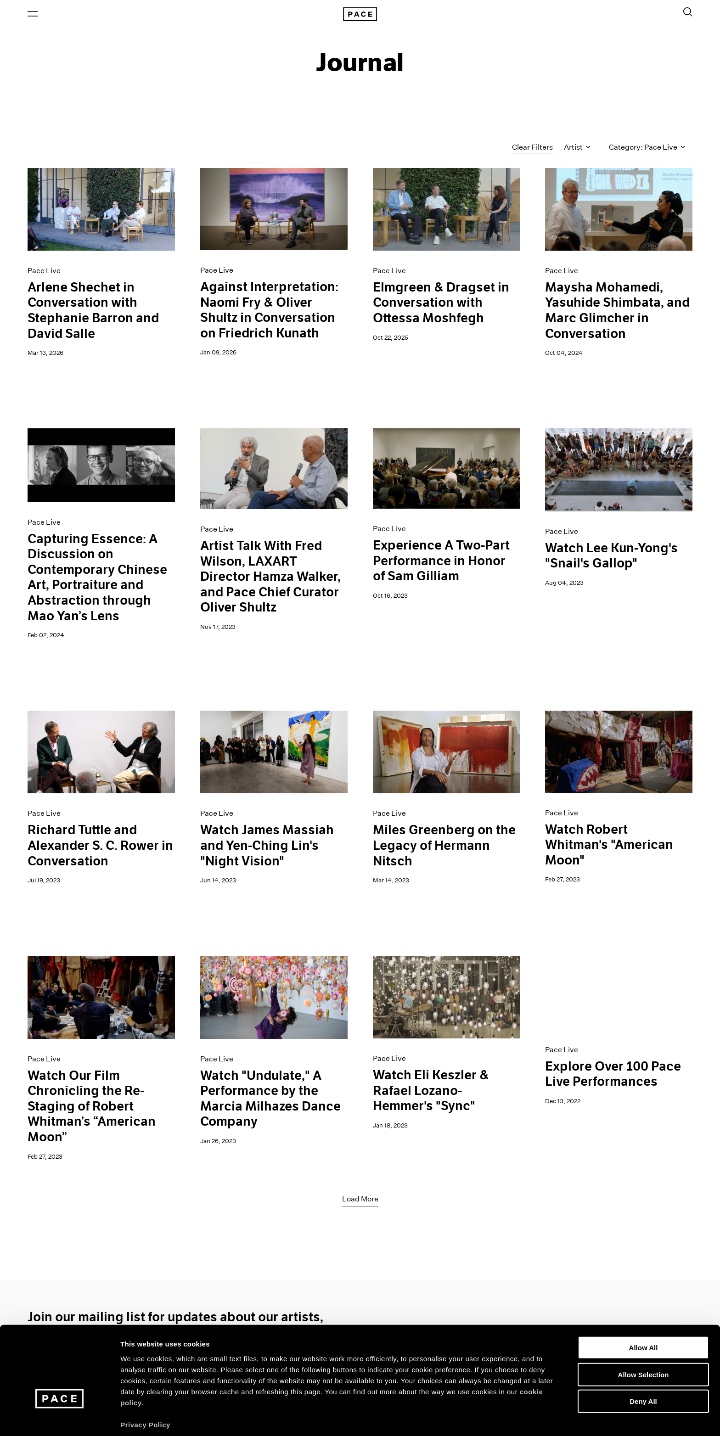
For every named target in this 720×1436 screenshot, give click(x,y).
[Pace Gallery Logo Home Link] (360, 15)
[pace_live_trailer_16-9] (618, 994)
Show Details (482, 1418)
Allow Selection (643, 1338)
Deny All (643, 1365)
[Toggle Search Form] (687, 12)
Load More (360, 1199)
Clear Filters (532, 148)
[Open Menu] (33, 14)
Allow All (643, 1311)
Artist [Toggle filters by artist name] (577, 148)
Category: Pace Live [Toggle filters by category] (647, 148)
